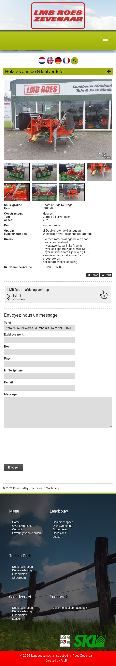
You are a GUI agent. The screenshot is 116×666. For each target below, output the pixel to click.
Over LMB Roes (22, 525)
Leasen (57, 536)
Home (92, 275)
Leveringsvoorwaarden (26, 533)
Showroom (19, 577)
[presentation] (35, 445)
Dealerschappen (63, 522)
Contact (17, 529)
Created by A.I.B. (56, 660)
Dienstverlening (62, 525)
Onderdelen (60, 529)
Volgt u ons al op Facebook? (71, 607)
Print (106, 275)
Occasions (59, 533)
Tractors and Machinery (44, 488)
